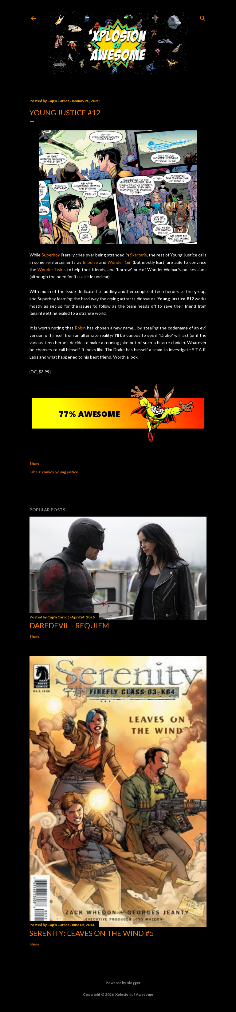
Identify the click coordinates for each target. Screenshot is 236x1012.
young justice (66, 472)
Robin (80, 327)
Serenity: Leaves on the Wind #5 (92, 933)
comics (48, 472)
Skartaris (138, 254)
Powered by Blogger (118, 983)
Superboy (50, 254)
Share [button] (34, 463)
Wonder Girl (119, 262)
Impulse (90, 262)
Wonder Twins (51, 269)
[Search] (202, 17)
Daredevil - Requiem (69, 625)
